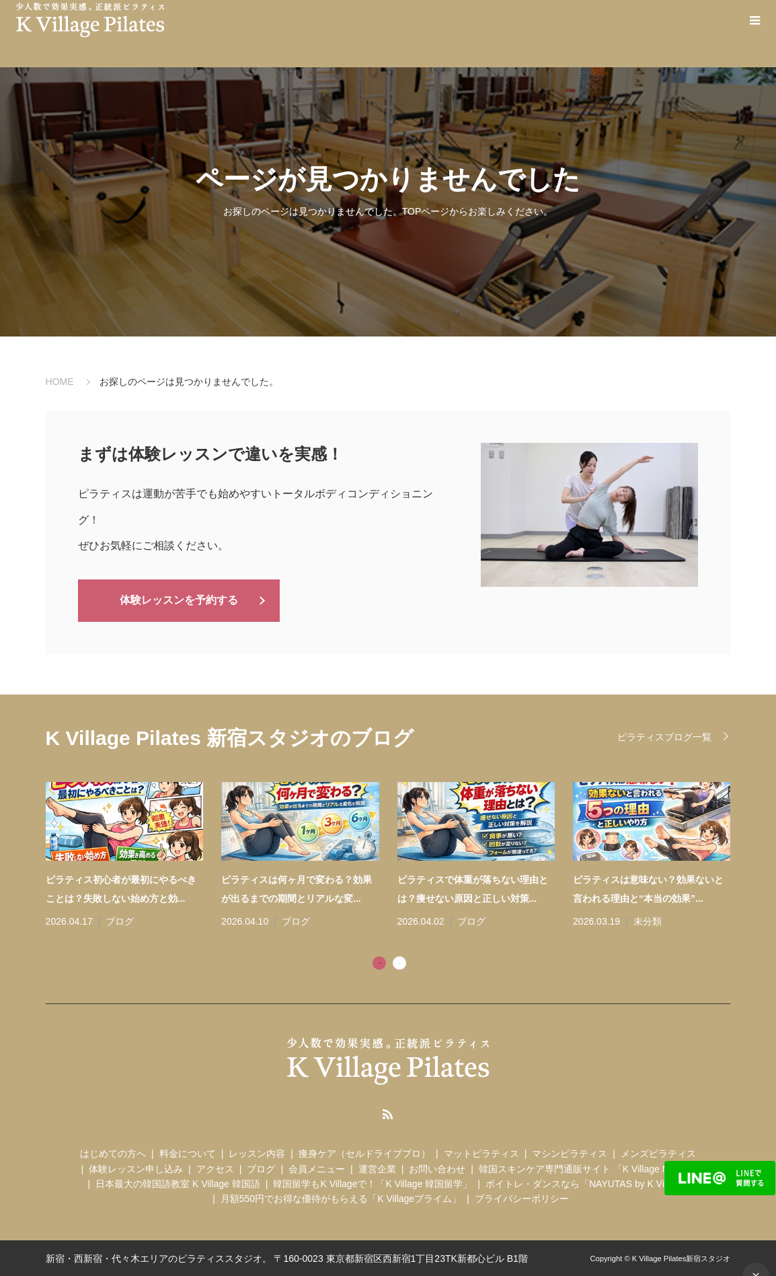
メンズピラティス (658, 1152)
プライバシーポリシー (522, 1198)
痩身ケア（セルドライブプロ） (364, 1152)
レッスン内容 (257, 1152)
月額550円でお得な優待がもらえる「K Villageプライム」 (341, 1198)
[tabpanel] (397, 855)
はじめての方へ (113, 1152)
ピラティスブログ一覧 (664, 735)
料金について (187, 1152)
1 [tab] (379, 961)
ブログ (120, 920)
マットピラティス (481, 1152)
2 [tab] (399, 961)
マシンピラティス (569, 1152)
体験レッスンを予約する (179, 599)
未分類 (647, 920)
